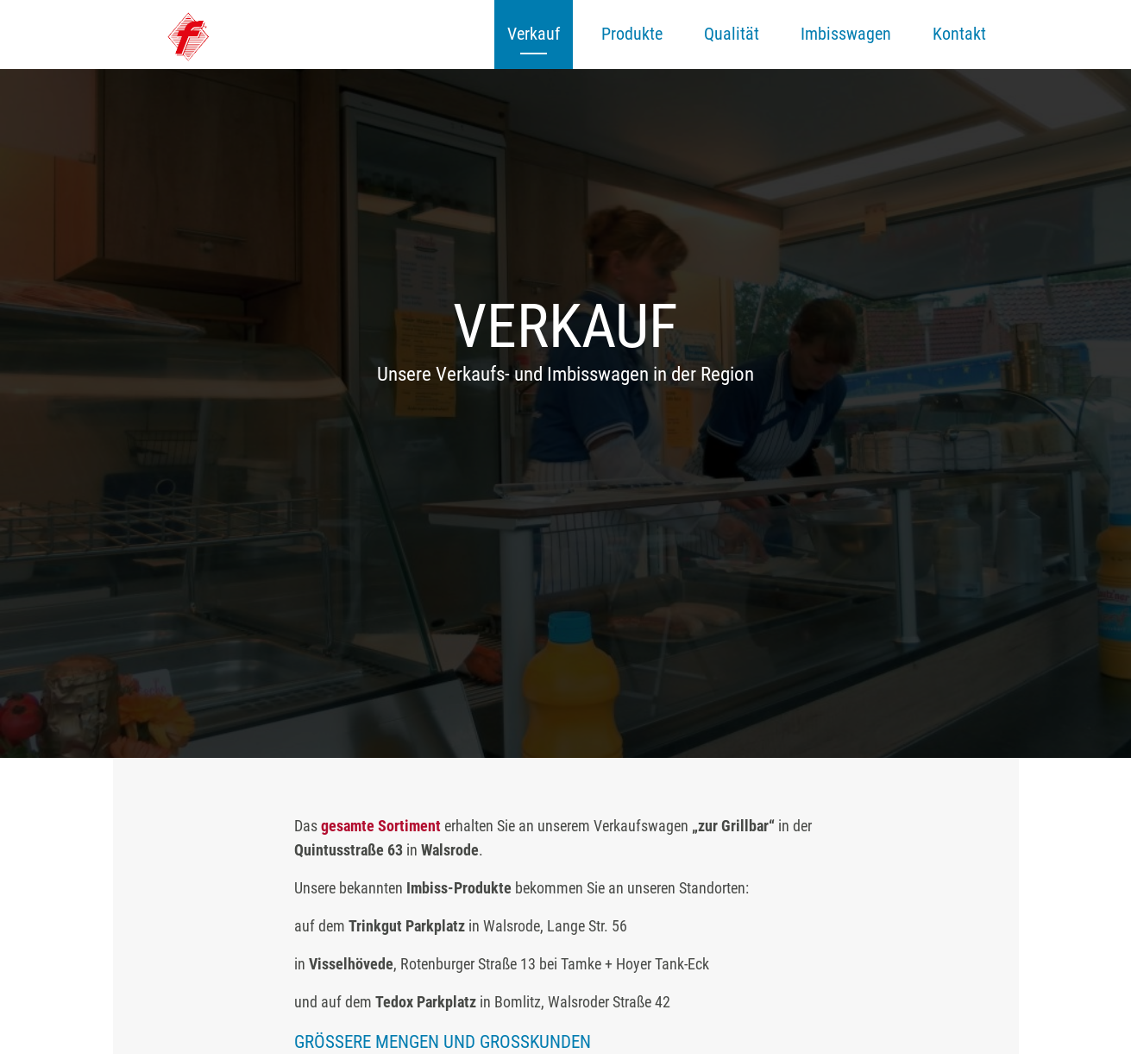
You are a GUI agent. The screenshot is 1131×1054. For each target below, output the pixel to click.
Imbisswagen (846, 33)
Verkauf (533, 33)
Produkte (632, 33)
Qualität (731, 33)
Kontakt (959, 33)
